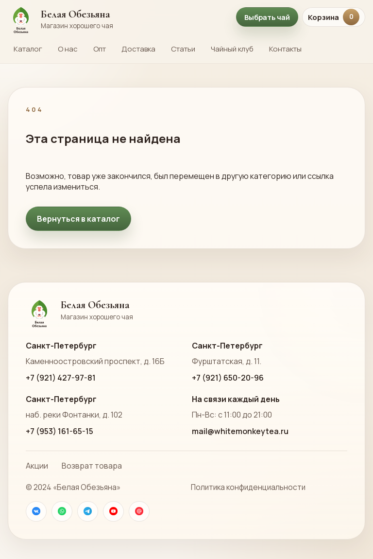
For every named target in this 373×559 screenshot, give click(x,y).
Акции (37, 465)
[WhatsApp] (61, 511)
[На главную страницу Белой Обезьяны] (117, 17)
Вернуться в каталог (78, 218)
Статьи (183, 49)
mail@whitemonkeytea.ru (240, 431)
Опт (99, 49)
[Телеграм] (87, 511)
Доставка (138, 49)
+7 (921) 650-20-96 (228, 377)
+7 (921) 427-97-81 (61, 377)
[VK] (36, 511)
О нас (68, 49)
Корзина (333, 17)
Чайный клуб (232, 49)
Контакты (285, 49)
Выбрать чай (267, 17)
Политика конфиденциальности (248, 487)
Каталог (28, 49)
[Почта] (139, 511)
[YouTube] (113, 511)
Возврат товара (92, 465)
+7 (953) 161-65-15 (59, 431)
